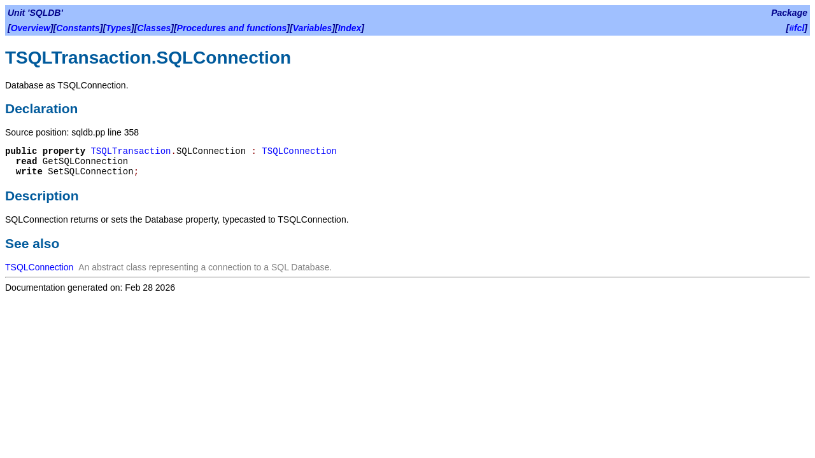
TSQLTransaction (130, 151)
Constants (77, 28)
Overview (30, 28)
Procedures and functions (232, 28)
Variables (312, 28)
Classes (154, 28)
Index (350, 28)
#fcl (796, 28)
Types (118, 28)
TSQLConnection (299, 151)
